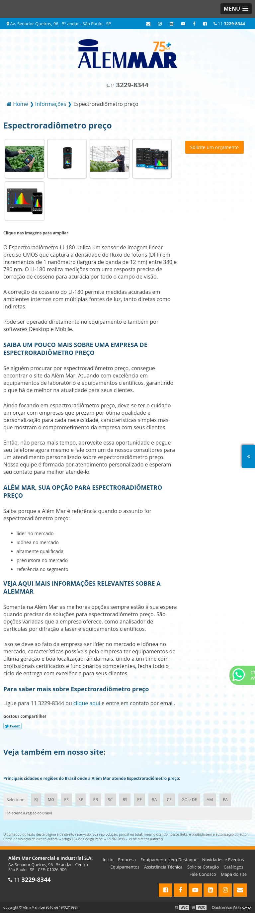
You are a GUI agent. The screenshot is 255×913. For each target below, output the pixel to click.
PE (139, 799)
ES (66, 799)
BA (154, 799)
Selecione (15, 799)
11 (229, 24)
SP (81, 799)
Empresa (127, 860)
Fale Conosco (203, 874)
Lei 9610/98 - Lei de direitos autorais (135, 839)
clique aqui (86, 703)
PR (95, 799)
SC (110, 799)
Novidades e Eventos (223, 860)
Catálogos (233, 867)
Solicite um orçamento (214, 147)
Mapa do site (234, 874)
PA (225, 799)
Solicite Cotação (203, 867)
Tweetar (12, 726)
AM (210, 799)
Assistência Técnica (163, 867)
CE (169, 799)
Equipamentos (125, 867)
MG (51, 799)
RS (125, 799)
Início (108, 860)
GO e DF (189, 799)
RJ (36, 799)
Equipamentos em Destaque (169, 860)
